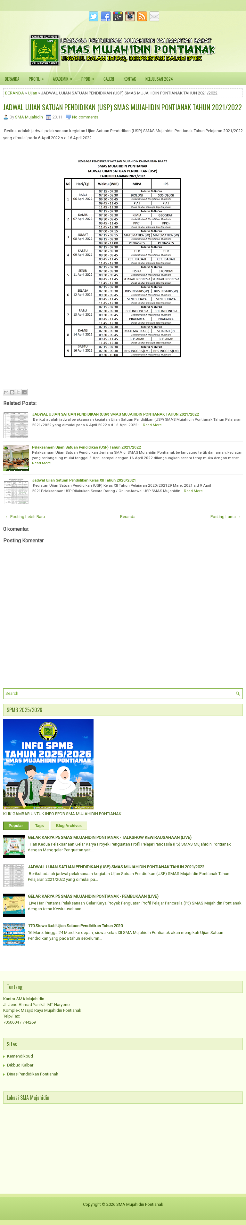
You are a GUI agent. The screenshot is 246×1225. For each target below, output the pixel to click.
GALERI (108, 79)
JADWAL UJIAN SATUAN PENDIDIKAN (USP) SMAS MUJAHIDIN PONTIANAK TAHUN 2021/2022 (122, 107)
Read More (152, 425)
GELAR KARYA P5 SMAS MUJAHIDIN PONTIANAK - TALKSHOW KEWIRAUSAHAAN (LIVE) (110, 837)
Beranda (127, 516)
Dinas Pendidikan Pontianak (32, 1074)
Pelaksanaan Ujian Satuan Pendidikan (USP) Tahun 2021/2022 (86, 447)
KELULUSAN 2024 (159, 79)
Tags (39, 825)
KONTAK (130, 79)
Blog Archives (69, 825)
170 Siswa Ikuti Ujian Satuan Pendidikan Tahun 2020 (75, 925)
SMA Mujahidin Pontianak (139, 1204)
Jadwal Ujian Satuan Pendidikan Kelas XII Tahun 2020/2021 (84, 480)
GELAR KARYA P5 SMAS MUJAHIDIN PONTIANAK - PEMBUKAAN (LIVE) (93, 896)
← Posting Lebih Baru (25, 516)
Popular (16, 825)
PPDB (90, 77)
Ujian (32, 93)
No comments (85, 117)
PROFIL (38, 77)
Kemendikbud (20, 1056)
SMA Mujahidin (29, 117)
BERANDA (12, 79)
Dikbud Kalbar (20, 1065)
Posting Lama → (225, 516)
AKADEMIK (65, 77)
